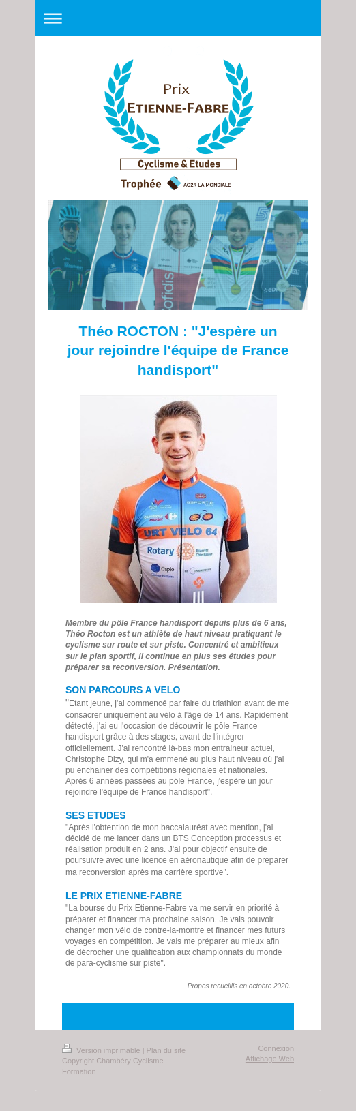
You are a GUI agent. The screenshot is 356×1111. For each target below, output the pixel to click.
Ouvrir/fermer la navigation (178, 18)
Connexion (276, 1048)
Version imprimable (102, 1050)
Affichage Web (270, 1058)
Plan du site (166, 1050)
